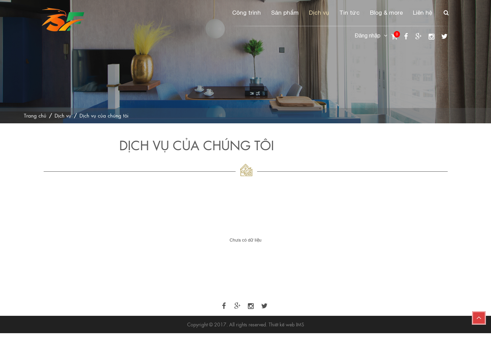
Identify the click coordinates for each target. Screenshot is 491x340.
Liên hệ (422, 12)
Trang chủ (35, 115)
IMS (300, 324)
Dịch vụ (319, 12)
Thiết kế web (282, 324)
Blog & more (386, 12)
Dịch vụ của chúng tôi (104, 115)
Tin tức (349, 12)
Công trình (246, 12)
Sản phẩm (285, 12)
